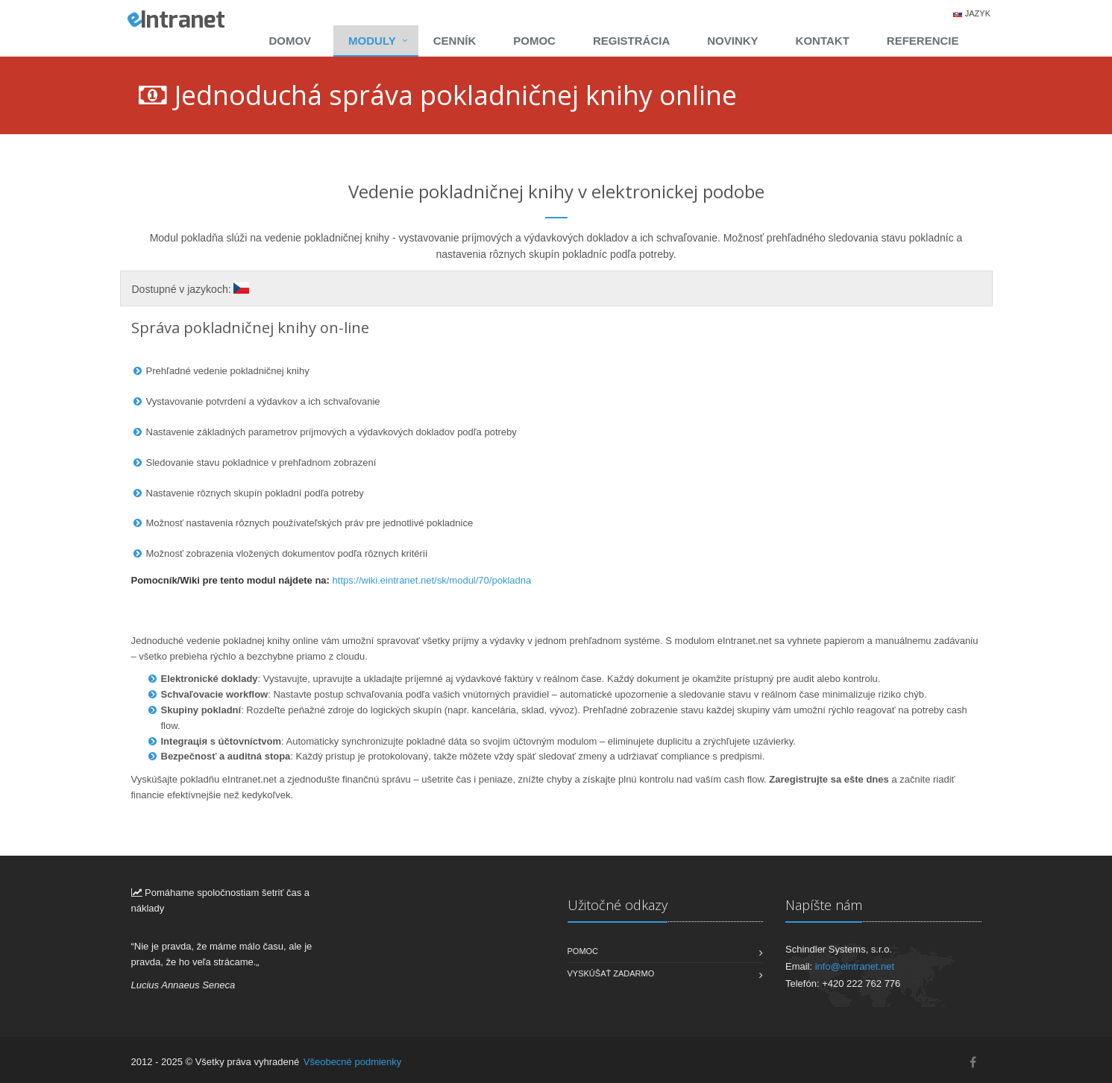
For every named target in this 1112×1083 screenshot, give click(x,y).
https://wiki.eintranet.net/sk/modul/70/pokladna (432, 580)
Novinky (732, 40)
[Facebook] (973, 1062)
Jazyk (977, 13)
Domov (289, 40)
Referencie (923, 40)
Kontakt (822, 40)
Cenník (455, 40)
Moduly (372, 40)
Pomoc (534, 40)
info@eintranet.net (854, 966)
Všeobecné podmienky (353, 1061)
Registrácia (631, 40)
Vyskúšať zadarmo (611, 973)
